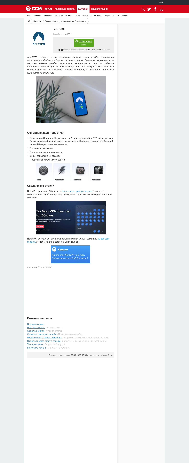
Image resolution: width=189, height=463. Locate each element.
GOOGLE (116, 16)
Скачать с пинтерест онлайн (42, 334)
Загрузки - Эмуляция (58, 347)
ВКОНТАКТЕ (98, 16)
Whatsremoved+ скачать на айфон (44, 337)
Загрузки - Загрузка (55, 344)
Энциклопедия (99, 9)
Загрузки (83, 9)
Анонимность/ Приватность (73, 21)
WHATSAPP (47, 16)
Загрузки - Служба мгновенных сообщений (86, 337)
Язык (161, 2)
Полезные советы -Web (70, 334)
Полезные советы (65, 9)
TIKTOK (28, 16)
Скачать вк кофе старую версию (43, 341)
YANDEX (124, 16)
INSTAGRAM (58, 16)
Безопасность (51, 21)
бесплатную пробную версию (77, 191)
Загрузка (83, 42)
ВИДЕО (107, 16)
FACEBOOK (69, 16)
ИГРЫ (78, 16)
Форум (48, 9)
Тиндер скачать (35, 344)
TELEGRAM (37, 16)
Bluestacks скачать (36, 347)
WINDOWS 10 (87, 16)
